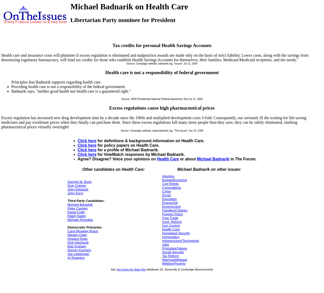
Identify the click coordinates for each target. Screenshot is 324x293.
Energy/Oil (170, 203)
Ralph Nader (77, 216)
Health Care (168, 159)
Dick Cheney (77, 185)
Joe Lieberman (78, 254)
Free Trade (170, 218)
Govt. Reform (172, 222)
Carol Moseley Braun (83, 231)
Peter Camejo (78, 208)
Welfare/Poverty (174, 263)
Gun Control (171, 225)
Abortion (168, 176)
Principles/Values (174, 248)
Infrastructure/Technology (180, 241)
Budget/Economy (174, 180)
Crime (166, 191)
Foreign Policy (172, 214)
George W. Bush (80, 182)
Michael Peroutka (80, 220)
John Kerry (76, 193)
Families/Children (175, 210)
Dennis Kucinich (79, 250)
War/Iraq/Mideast (174, 260)
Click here (87, 141)
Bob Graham (77, 246)
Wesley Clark (77, 235)
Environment (171, 206)
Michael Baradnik (80, 204)
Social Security (173, 252)
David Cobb (76, 212)
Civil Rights (170, 184)
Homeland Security (176, 233)
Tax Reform (170, 256)
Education (169, 199)
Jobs (165, 244)
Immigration (170, 237)
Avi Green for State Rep (131, 269)
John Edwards (78, 189)
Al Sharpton (76, 258)
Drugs (166, 195)
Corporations (171, 188)
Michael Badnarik (213, 159)
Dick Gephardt (78, 242)
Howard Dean (78, 239)
